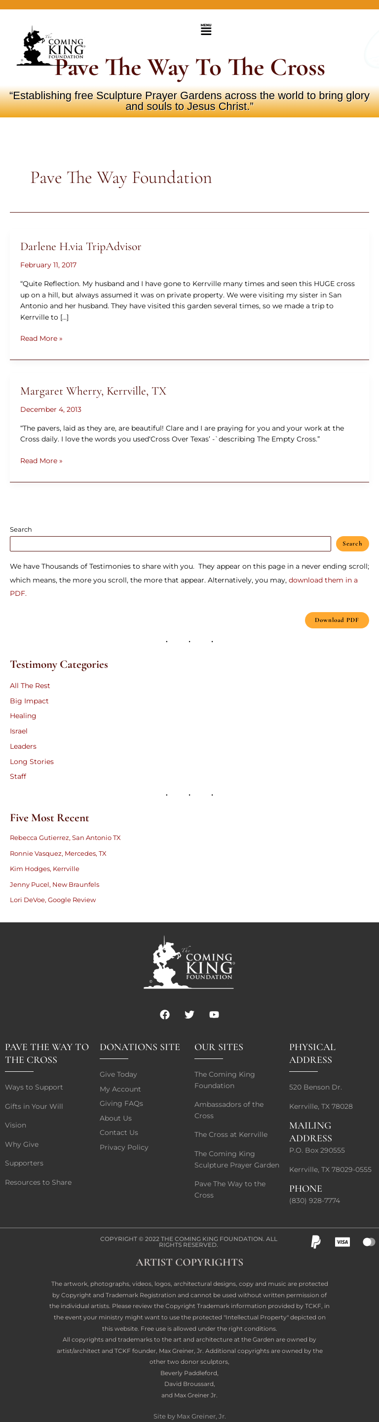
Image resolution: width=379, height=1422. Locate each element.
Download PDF (337, 620)
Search (21, 529)
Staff (18, 776)
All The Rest (30, 686)
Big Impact (29, 701)
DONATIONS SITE (140, 1047)
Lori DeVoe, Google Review (53, 900)
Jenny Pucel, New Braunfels (54, 884)
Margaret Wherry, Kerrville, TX (93, 391)
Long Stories (32, 762)
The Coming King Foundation (212, 1238)
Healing (23, 716)
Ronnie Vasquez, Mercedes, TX (58, 853)
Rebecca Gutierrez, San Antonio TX (65, 837)
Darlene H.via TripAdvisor (81, 246)
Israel (19, 731)
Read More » (41, 337)
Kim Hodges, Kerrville (44, 869)
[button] (206, 30)
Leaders (23, 746)
